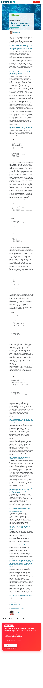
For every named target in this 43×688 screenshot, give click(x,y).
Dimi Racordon (16, 32)
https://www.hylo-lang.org (16, 604)
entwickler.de (8, 2)
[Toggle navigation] (8, 2)
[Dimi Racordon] (11, 32)
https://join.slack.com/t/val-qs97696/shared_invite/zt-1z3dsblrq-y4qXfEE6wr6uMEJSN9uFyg (21, 606)
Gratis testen (36, 1)
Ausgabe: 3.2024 (30, 28)
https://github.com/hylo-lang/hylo (17, 608)
